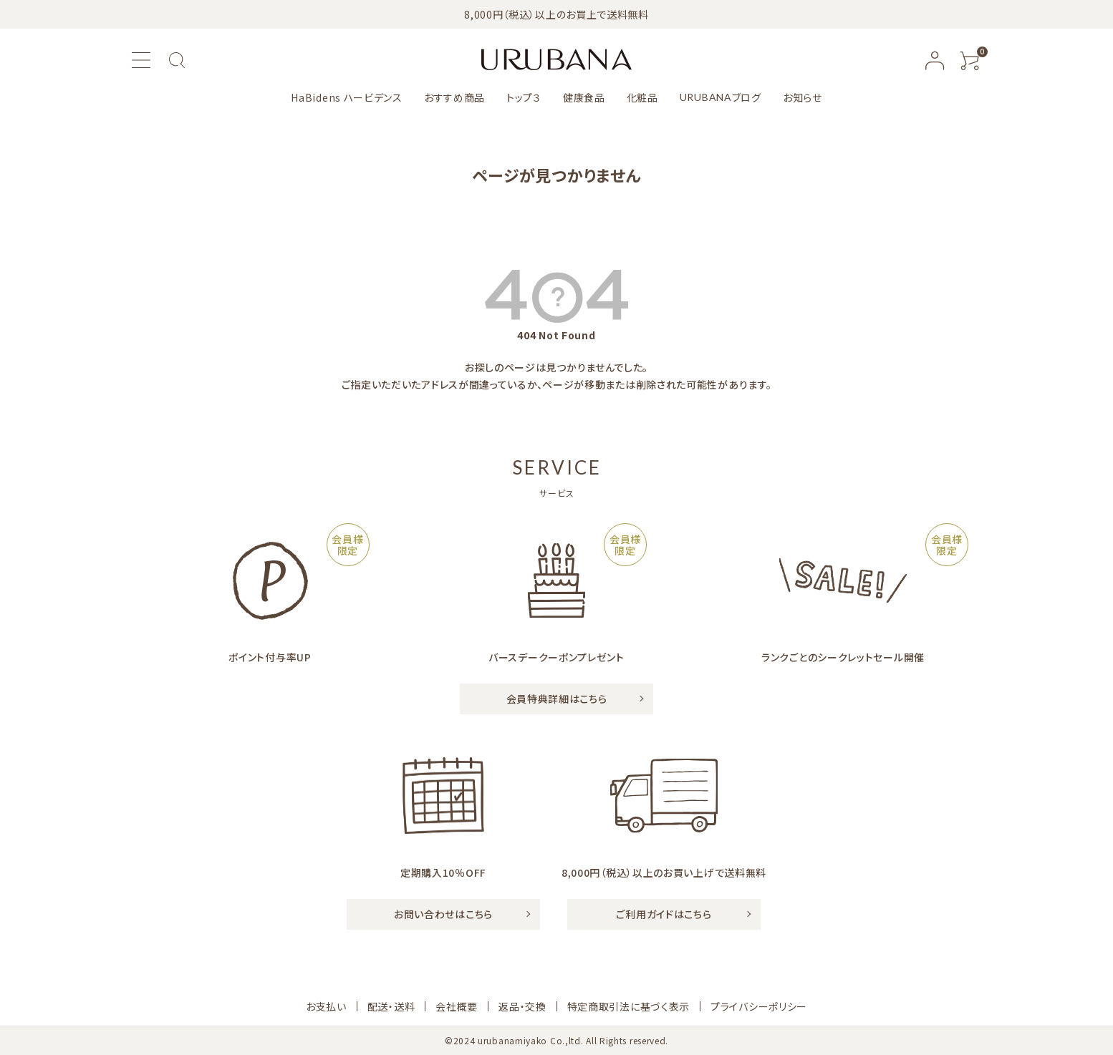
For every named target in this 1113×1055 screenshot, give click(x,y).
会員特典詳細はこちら (556, 698)
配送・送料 (391, 1006)
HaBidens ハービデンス (347, 97)
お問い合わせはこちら (443, 914)
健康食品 (584, 97)
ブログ (720, 97)
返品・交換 (522, 1006)
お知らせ (802, 97)
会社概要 (456, 1006)
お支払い (326, 1006)
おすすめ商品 (454, 97)
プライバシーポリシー (758, 1006)
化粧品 (642, 97)
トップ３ (523, 97)
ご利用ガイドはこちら (663, 914)
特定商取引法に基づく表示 (628, 1006)
